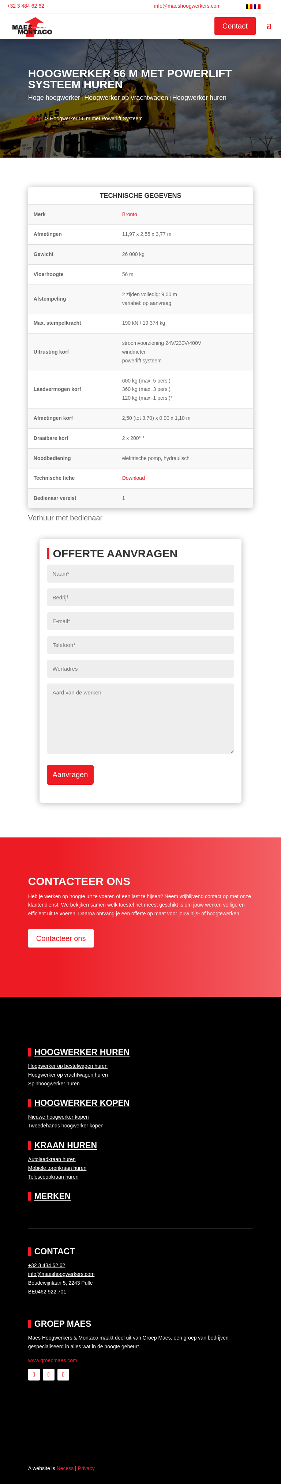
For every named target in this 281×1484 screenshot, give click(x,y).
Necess (65, 1468)
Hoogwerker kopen (82, 1103)
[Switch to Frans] (257, 6)
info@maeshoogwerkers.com (187, 6)
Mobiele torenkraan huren (57, 1168)
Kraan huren (65, 1145)
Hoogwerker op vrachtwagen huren (68, 1075)
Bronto (129, 214)
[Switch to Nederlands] (249, 6)
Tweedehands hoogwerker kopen (66, 1126)
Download (133, 478)
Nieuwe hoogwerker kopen (58, 1117)
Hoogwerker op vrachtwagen (126, 97)
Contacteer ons (61, 938)
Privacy (86, 1468)
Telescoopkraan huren (53, 1177)
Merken (52, 1196)
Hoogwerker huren (199, 97)
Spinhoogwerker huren (54, 1083)
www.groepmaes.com (52, 1360)
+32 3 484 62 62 (25, 6)
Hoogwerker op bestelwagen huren (68, 1066)
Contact (235, 26)
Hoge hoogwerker (54, 97)
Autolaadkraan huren (52, 1159)
